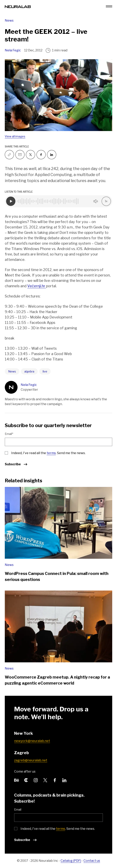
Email (17, 809)
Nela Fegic (13, 50)
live (45, 371)
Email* (9, 434)
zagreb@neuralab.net (30, 760)
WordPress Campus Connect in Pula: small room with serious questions (56, 576)
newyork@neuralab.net (32, 741)
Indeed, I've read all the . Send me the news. (48, 453)
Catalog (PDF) (71, 861)
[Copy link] (9, 154)
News (9, 20)
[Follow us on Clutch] (26, 780)
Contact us (92, 861)
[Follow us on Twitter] (30, 154)
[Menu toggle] (109, 6)
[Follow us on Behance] (16, 780)
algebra (29, 371)
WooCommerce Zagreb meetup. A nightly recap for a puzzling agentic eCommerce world (57, 680)
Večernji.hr (36, 286)
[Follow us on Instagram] (35, 780)
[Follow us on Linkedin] (51, 154)
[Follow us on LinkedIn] (64, 780)
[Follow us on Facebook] (41, 154)
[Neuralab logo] (18, 6)
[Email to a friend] (20, 154)
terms (51, 453)
